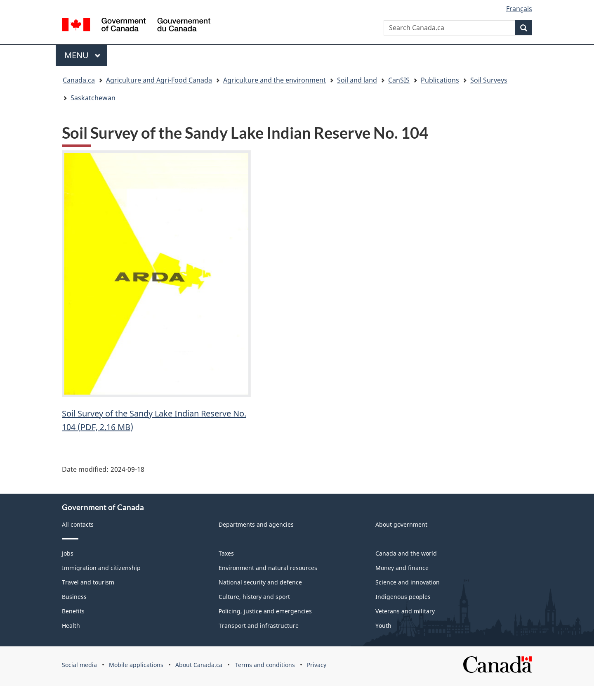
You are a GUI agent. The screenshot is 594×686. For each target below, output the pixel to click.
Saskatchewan (93, 97)
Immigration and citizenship (101, 568)
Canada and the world (406, 553)
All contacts (78, 524)
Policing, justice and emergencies (265, 611)
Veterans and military (405, 611)
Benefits (73, 611)
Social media (79, 665)
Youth (383, 625)
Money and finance (402, 568)
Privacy (316, 665)
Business (74, 597)
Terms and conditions (265, 665)
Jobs (67, 553)
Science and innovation (407, 582)
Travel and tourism (88, 582)
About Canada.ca (198, 665)
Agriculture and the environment (274, 80)
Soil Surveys (488, 80)
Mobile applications (136, 665)
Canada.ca (79, 80)
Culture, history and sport (254, 597)
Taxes (226, 553)
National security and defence (260, 582)
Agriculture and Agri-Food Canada (159, 80)
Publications (440, 80)
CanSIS (399, 80)
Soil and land (357, 80)
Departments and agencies (256, 524)
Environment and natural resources (268, 568)
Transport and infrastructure (259, 625)
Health (71, 625)
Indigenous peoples (403, 597)
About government (401, 524)
